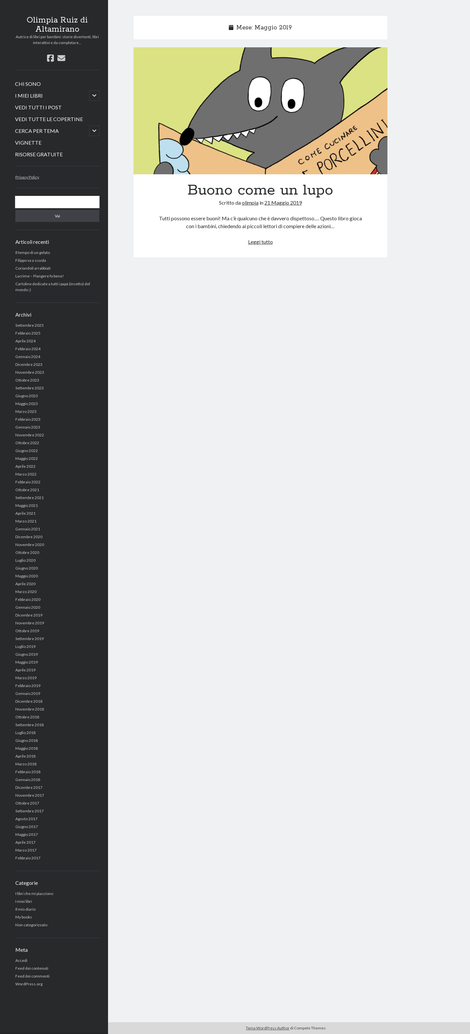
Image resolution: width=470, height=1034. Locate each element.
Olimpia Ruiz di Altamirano (57, 25)
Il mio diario (25, 909)
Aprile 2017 (25, 842)
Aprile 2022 (25, 466)
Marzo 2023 (26, 411)
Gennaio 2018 (27, 779)
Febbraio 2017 (27, 857)
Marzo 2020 (26, 591)
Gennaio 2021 (27, 528)
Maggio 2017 (26, 834)
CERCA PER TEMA (37, 131)
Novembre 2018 (29, 709)
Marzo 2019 (26, 677)
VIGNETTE (28, 142)
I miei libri (23, 901)
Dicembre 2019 (28, 615)
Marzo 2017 (26, 850)
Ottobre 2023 (27, 380)
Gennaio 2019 (27, 693)
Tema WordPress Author (268, 1028)
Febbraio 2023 (27, 419)
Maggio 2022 (26, 458)
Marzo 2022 (26, 474)
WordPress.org (28, 983)
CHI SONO (28, 84)
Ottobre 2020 (27, 552)
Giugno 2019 (26, 654)
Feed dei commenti (32, 976)
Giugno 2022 (26, 450)
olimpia (250, 202)
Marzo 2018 (26, 763)
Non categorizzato (31, 924)
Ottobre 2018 (27, 716)
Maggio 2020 (26, 575)
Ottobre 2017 (27, 803)
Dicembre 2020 (28, 536)
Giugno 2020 (26, 568)
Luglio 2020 (25, 560)
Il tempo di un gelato (32, 252)
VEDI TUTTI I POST (38, 107)
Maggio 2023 (26, 403)
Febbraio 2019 (27, 685)
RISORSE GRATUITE (39, 154)
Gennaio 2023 (27, 427)
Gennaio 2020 (27, 607)
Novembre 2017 (29, 795)
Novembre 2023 (29, 372)
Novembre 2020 (29, 544)
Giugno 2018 (26, 740)
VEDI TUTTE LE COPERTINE (49, 119)
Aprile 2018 (25, 756)
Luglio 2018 (25, 732)
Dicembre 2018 (28, 701)
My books (23, 917)
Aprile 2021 (25, 513)
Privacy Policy (27, 177)
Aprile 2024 (25, 340)
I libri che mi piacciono (34, 893)
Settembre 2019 (29, 638)
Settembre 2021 (29, 497)
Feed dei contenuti (31, 968)
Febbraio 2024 (27, 348)
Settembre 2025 (29, 325)
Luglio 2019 (25, 646)
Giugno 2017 (26, 826)
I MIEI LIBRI (29, 95)
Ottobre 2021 (27, 489)
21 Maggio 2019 (283, 202)
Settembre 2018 (29, 724)
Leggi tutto (260, 242)
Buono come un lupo (260, 110)
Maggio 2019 (26, 662)
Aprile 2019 (25, 669)
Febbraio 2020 (27, 599)
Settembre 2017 (29, 810)
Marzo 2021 (26, 521)
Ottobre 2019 (27, 630)
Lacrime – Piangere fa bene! (39, 276)
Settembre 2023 (29, 387)
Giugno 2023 (26, 395)
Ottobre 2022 (27, 442)
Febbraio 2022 (27, 481)
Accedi (21, 960)
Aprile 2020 (25, 583)
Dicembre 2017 (28, 787)
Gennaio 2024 (27, 356)
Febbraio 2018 (27, 771)
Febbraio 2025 (27, 333)
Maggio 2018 (26, 748)
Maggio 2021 (26, 505)
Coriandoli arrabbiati (33, 268)
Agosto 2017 (26, 818)
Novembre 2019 (29, 622)
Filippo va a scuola (30, 260)
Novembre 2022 (29, 434)
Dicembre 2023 (28, 364)
